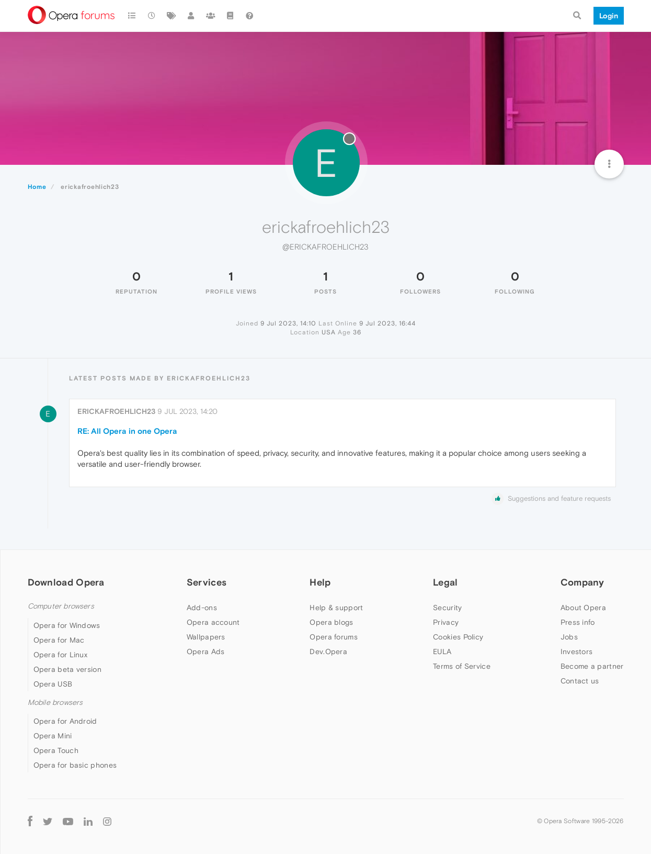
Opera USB (53, 684)
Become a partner (592, 666)
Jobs (569, 637)
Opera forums (334, 637)
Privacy (446, 622)
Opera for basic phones (75, 765)
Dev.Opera (328, 651)
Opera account (213, 622)
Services (206, 582)
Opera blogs (331, 622)
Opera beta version (67, 669)
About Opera (583, 607)
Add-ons (202, 607)
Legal (445, 582)
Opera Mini (52, 736)
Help (320, 582)
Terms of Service (461, 666)
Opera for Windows (66, 625)
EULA (442, 651)
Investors (577, 651)
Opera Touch (55, 750)
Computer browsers (61, 606)
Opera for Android (65, 721)
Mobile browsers (55, 702)
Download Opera (66, 582)
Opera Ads (206, 651)
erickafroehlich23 (116, 411)
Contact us (580, 681)
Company (582, 582)
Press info (578, 622)
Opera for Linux (60, 654)
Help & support (336, 607)
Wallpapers (206, 637)
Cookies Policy (458, 637)
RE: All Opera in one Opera (127, 430)
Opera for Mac (59, 640)
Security (447, 607)
